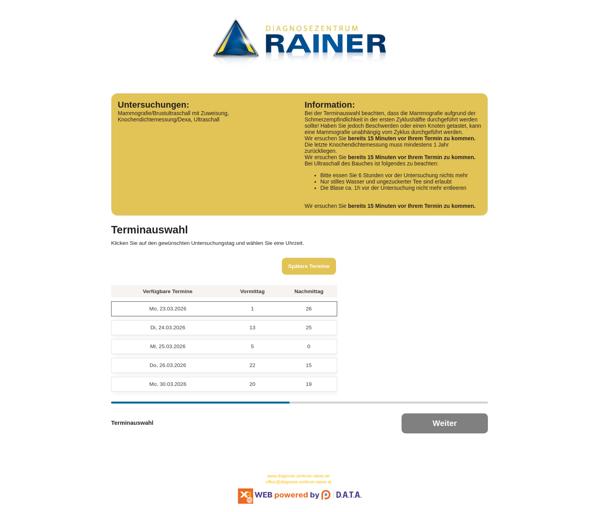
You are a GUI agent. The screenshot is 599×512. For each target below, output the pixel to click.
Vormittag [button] (252, 291)
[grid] (224, 338)
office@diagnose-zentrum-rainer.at (298, 481)
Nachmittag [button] (308, 291)
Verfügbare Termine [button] (168, 291)
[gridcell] (167, 308)
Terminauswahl (132, 422)
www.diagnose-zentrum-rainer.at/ (298, 475)
